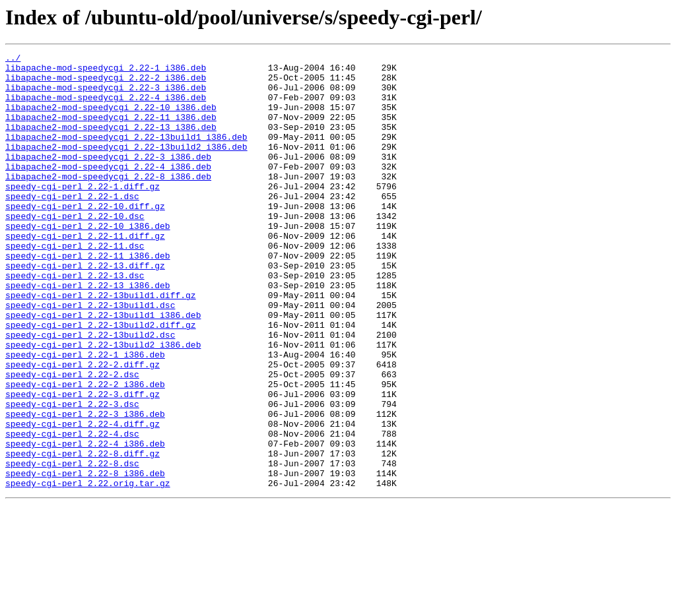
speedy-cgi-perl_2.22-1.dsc (72, 226)
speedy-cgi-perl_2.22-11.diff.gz (85, 273)
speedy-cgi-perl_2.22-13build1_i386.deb (103, 368)
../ (12, 59)
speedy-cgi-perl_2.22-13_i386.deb (87, 332)
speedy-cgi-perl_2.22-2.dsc (72, 439)
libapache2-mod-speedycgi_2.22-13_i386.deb (111, 142)
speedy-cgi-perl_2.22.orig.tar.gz (87, 570)
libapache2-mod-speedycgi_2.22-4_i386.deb (108, 190)
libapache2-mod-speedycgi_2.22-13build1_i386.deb (126, 154)
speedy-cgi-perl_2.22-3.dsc (72, 475)
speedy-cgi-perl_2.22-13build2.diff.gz (100, 380)
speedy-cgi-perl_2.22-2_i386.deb (85, 451)
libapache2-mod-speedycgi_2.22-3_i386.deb (108, 178)
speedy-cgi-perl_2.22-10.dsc (75, 249)
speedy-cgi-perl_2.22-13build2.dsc (90, 392)
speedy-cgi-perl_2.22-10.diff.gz (85, 237)
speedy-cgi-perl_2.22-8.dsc (72, 546)
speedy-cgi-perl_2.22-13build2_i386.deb (103, 404)
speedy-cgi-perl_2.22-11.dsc (75, 285)
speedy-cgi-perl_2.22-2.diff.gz (82, 427)
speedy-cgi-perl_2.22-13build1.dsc (90, 356)
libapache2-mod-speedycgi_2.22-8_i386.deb (108, 202)
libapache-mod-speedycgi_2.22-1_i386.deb (105, 71)
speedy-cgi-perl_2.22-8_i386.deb (85, 558)
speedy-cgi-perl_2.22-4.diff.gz (82, 499)
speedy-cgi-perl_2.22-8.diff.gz (82, 534)
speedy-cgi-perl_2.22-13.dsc (75, 321)
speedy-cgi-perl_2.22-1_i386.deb (85, 415)
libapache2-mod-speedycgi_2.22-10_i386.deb (111, 119)
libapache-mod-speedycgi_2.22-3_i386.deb (105, 95)
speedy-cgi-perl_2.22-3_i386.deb (85, 487)
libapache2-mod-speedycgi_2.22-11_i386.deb (111, 131)
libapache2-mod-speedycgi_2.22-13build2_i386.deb (126, 166)
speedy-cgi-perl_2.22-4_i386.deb (85, 522)
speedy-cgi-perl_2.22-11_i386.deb (87, 297)
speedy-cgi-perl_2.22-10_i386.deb (87, 261)
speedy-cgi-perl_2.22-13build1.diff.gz (100, 344)
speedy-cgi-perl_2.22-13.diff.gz (85, 309)
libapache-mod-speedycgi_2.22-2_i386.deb (105, 83)
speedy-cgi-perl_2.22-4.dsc (72, 510)
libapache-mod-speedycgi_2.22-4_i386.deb (105, 107)
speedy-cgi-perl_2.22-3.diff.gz (82, 463)
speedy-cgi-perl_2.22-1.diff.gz (82, 214)
